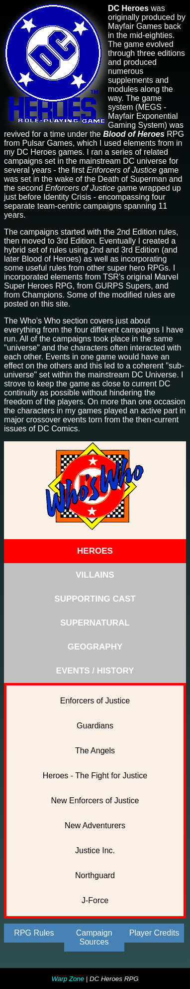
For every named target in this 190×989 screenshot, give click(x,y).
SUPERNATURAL (94, 623)
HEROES (95, 551)
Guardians (95, 725)
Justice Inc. (95, 850)
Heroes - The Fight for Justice (95, 775)
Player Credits (154, 933)
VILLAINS (95, 575)
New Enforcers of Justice (95, 800)
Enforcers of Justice (95, 700)
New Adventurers (95, 825)
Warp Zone (67, 979)
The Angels (95, 750)
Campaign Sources (94, 937)
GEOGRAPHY (95, 647)
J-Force (95, 900)
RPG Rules (34, 933)
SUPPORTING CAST (94, 599)
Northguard (95, 875)
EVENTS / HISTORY (95, 670)
